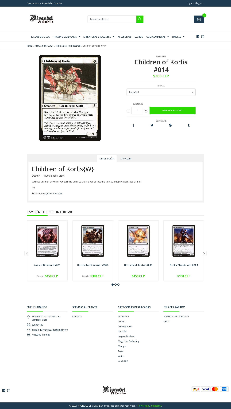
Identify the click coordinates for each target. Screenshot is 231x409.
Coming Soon (125, 326)
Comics (122, 321)
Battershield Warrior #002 (92, 265)
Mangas (122, 346)
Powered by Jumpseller (149, 405)
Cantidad (138, 104)
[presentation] (26, 253)
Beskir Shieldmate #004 (184, 265)
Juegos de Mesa (40, 36)
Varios (139, 36)
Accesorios (124, 36)
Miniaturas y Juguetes (97, 36)
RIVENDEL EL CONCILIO (176, 316)
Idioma (161, 85)
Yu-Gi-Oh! (123, 361)
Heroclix (122, 331)
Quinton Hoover (54, 193)
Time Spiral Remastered (68, 45)
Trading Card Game (65, 36)
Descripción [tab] (106, 158)
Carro (166, 321)
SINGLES (176, 36)
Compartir (161, 121)
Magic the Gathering (128, 341)
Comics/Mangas (155, 36)
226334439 (37, 324)
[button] (112, 284)
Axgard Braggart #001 (47, 265)
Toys (120, 351)
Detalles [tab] (126, 158)
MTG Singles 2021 (44, 45)
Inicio (29, 45)
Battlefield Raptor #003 (138, 265)
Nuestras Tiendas (41, 334)
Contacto (77, 316)
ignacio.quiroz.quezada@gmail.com (50, 329)
